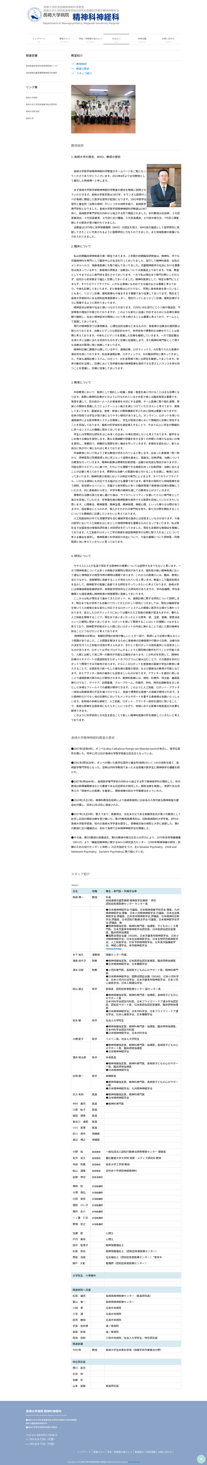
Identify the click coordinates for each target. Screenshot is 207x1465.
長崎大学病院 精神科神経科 (46, 1413)
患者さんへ (99, 1451)
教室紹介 (139, 1451)
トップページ (84, 1451)
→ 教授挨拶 (79, 64)
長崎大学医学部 (32, 111)
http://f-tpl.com (134, 1462)
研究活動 (151, 1451)
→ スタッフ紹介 (81, 73)
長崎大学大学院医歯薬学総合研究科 (41, 104)
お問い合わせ (165, 1451)
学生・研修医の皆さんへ (119, 1451)
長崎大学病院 (32, 97)
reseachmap (113, 948)
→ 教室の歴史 (80, 68)
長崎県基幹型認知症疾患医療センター (42, 65)
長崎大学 (30, 118)
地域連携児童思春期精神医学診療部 (41, 72)
